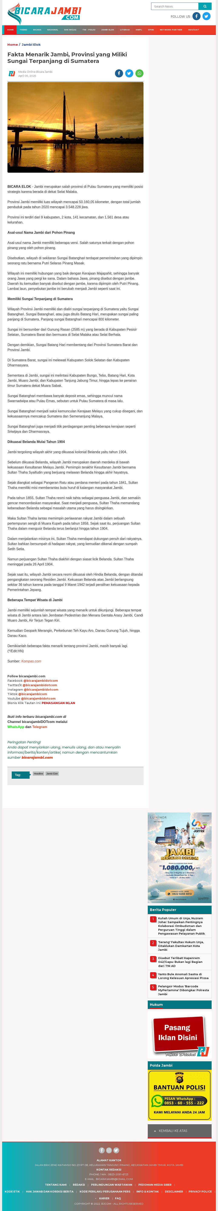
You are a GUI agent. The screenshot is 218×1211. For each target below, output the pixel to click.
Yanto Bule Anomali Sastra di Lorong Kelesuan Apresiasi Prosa (183, 976)
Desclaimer (174, 1191)
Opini (151, 29)
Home (10, 29)
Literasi (125, 29)
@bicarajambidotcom (40, 681)
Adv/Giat (193, 29)
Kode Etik (12, 1191)
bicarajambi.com (37, 757)
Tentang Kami (56, 1184)
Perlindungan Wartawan (111, 1184)
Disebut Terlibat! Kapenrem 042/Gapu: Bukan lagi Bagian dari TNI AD (180, 961)
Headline (38, 773)
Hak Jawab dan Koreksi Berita (49, 1191)
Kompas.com (31, 661)
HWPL (139, 29)
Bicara (37, 29)
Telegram (39, 727)
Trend (23, 29)
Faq (118, 1198)
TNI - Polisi (88, 29)
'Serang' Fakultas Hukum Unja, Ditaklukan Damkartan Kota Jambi (181, 945)
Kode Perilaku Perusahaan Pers (105, 1191)
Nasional (52, 29)
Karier (104, 1198)
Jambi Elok (107, 29)
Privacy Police (200, 1191)
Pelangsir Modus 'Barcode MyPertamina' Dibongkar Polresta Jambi (183, 990)
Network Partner (171, 29)
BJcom (106, 1203)
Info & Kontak (147, 1191)
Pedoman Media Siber (155, 1184)
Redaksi (79, 1184)
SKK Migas (70, 29)
